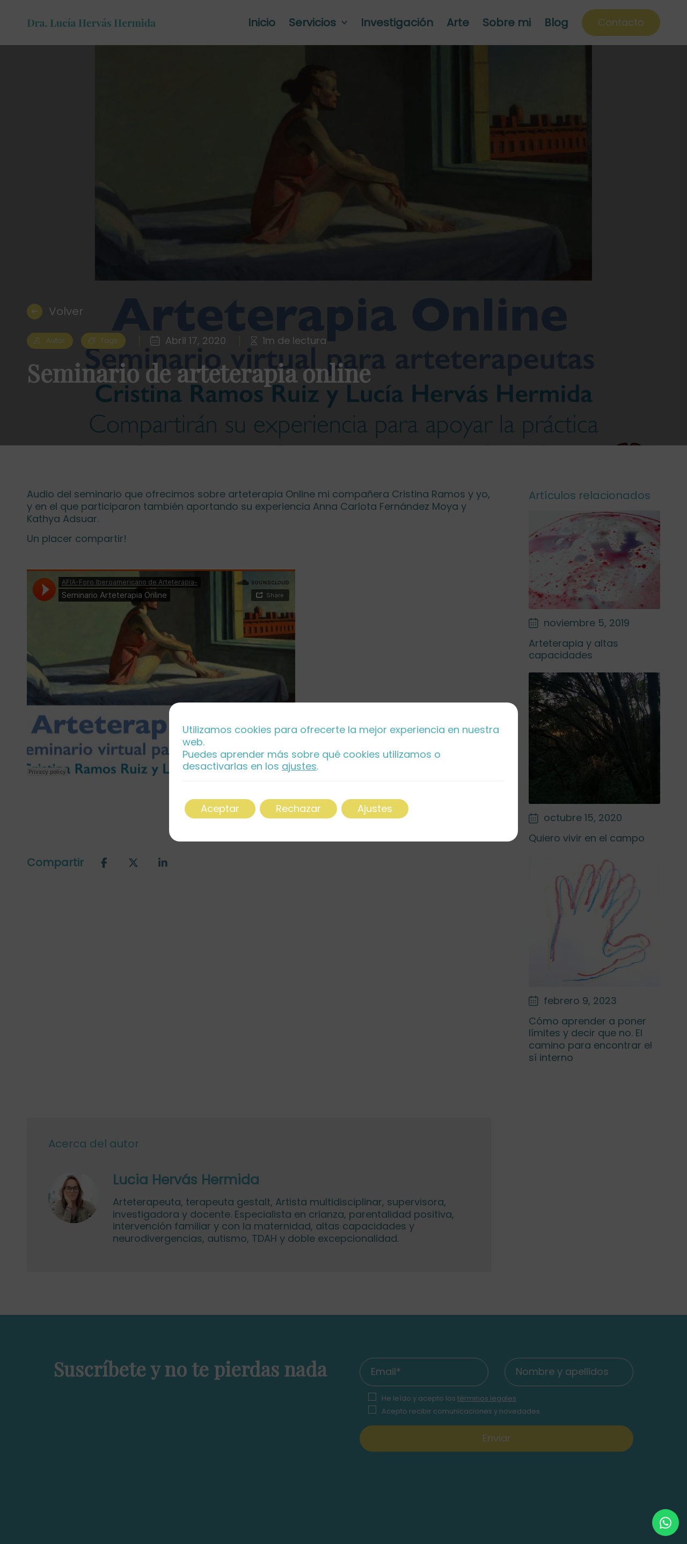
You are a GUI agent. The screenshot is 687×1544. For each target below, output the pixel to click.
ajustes (299, 766)
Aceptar (220, 808)
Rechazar (298, 808)
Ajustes (374, 808)
